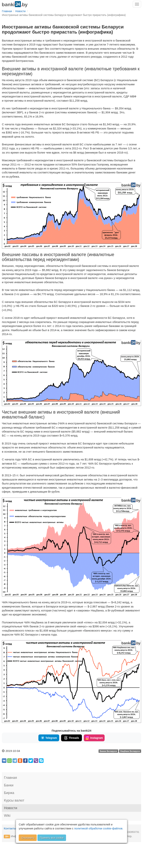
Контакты (10, 828)
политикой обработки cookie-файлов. (98, 828)
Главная (10, 778)
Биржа (9, 793)
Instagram (94, 738)
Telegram (49, 738)
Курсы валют (14, 800)
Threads (71, 738)
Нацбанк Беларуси (130, 751)
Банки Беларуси (108, 751)
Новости (10, 808)
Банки (8, 785)
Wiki (7, 815)
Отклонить (27, 837)
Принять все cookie (52, 837)
